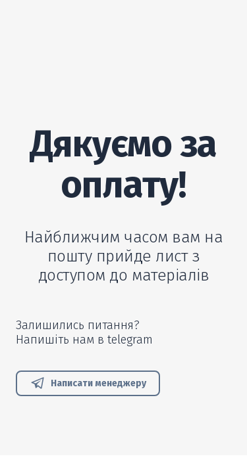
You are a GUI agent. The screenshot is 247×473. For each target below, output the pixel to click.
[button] (88, 383)
